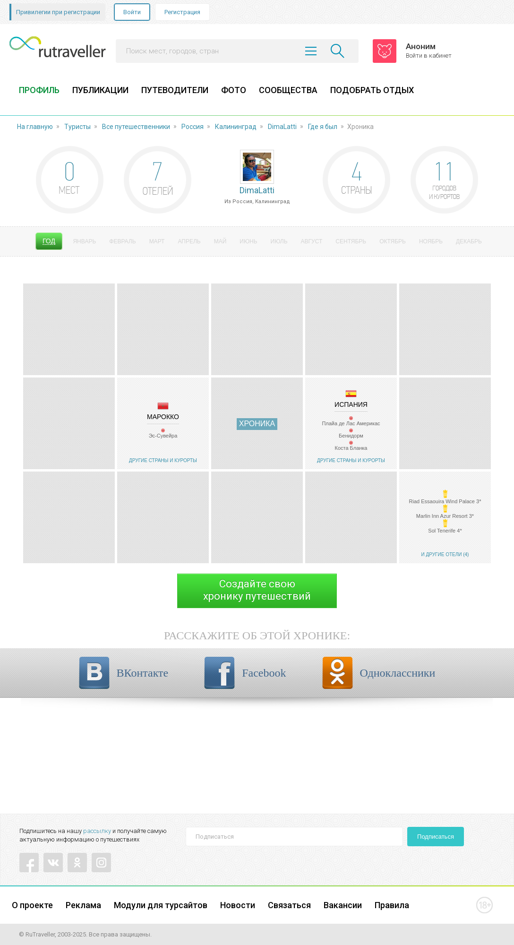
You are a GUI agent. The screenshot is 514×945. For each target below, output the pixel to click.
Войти (132, 12)
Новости (237, 905)
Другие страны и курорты (163, 460)
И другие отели (441, 554)
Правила (392, 905)
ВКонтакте (143, 673)
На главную (35, 126)
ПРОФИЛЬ (39, 90)
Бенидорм (351, 435)
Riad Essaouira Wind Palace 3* (445, 501)
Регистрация (182, 12)
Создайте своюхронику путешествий (257, 590)
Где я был (322, 126)
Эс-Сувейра (163, 435)
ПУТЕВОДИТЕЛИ (174, 90)
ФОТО (233, 90)
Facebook (264, 673)
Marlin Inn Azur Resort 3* (445, 516)
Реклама (83, 905)
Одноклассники (398, 673)
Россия (192, 126)
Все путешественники (136, 126)
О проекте (32, 905)
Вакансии (343, 905)
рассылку (97, 830)
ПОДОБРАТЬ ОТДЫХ (372, 90)
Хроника (257, 424)
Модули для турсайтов (160, 905)
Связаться (289, 905)
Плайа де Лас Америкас (351, 423)
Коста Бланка (351, 448)
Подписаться (435, 836)
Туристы (77, 126)
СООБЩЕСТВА (288, 90)
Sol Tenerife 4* (445, 530)
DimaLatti (282, 126)
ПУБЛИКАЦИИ (100, 90)
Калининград (236, 126)
